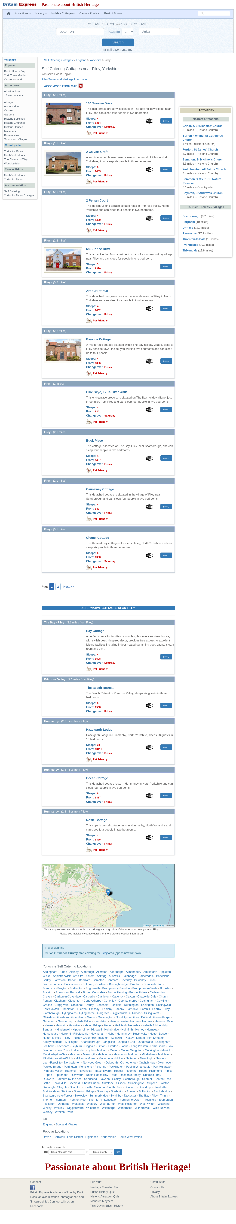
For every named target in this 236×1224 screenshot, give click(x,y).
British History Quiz (102, 1192)
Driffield (117, 1004)
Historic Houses (13, 127)
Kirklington (71, 1041)
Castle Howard (13, 79)
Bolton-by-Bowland (95, 984)
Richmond (155, 1070)
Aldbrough (87, 971)
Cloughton (74, 1000)
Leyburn (77, 1046)
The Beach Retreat (100, 687)
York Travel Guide (14, 75)
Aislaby (74, 971)
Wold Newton (161, 1107)
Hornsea (152, 1029)
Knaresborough (90, 1041)
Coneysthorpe (92, 1000)
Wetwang (164, 1103)
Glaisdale (49, 1017)
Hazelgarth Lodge (99, 729)
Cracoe (47, 1004)
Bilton (152, 980)
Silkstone (108, 1083)
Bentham (112, 980)
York (70, 1112)
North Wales (108, 1137)
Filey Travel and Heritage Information (65, 79)
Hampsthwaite (119, 1021)
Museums (10, 131)
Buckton (48, 992)
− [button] (46, 873)
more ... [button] (166, 121)
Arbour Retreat (97, 291)
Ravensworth (103, 1070)
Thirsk (164, 1095)
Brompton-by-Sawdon (116, 988)
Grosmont (49, 1021)
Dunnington (131, 1004)
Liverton (113, 1046)
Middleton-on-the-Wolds (58, 1058)
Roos (114, 1074)
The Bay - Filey (148, 1095)
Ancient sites (11, 106)
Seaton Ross (163, 1079)
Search (118, 42)
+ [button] (46, 868)
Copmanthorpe (127, 1000)
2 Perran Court (97, 200)
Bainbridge (129, 976)
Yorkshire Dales (13, 151)
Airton (63, 971)
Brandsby (49, 988)
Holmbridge (111, 1029)
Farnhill (145, 1009)
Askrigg (101, 976)
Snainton (75, 1087)
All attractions (12, 91)
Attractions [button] (23, 13)
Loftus (124, 1046)
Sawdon (104, 1079)
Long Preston (139, 1046)
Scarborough (131, 1079)
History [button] (41, 13)
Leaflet (146, 926)
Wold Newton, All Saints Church (204, 169)
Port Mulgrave (162, 1066)
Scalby (116, 1079)
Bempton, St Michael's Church (203, 159)
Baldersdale (146, 976)
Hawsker (74, 1025)
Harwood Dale (164, 1021)
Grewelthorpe (161, 1017)
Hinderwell (63, 1029)
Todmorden (166, 1099)
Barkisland (162, 976)
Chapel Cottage (97, 537)
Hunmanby (124, 1033)
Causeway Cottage (100, 489)
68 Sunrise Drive (98, 249)
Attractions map (15, 95)
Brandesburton (153, 984)
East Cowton (51, 1009)
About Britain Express (164, 1196)
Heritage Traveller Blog (104, 1187)
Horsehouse (50, 1033)
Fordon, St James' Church (200, 149)
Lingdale (89, 1046)
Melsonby (119, 1054)
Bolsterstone (72, 984)
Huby (111, 1033)
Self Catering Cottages (58, 60)
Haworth (61, 1025)
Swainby (115, 1095)
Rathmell (70, 1070)
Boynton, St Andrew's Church (203, 193)
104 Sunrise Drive (99, 103)
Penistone (85, 1066)
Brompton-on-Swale (144, 988)
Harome (147, 1021)
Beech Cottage (97, 778)
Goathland (77, 1017)
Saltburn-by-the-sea (69, 1079)
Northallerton (72, 1062)
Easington (147, 1004)
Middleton (164, 1054)
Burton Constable (94, 992)
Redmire (131, 1070)
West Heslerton (127, 1103)
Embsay (94, 1009)
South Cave (114, 1087)
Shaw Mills (59, 1083)
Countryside (13, 145)
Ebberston (67, 1009)
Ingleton (103, 1037)
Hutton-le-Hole (52, 1037)
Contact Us (157, 1187)
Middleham (149, 1054)
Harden (135, 1021)
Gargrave (103, 1013)
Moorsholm (106, 1058)
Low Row (62, 1050)
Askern (90, 976)
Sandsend (90, 1079)
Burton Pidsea (138, 992)
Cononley (110, 1000)
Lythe (91, 1050)
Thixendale (190, 250)
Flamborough (51, 1013)
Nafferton (132, 1058)
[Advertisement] (19, 250)
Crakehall (77, 1004)
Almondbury (133, 971)
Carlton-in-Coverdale (68, 996)
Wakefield (78, 1103)
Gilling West (151, 1013)
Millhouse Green (86, 1058)
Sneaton (99, 1087)
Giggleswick (119, 1013)
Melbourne (104, 1054)
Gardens (9, 114)
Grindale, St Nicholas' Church (203, 125)
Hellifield (120, 1025)
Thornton (60, 1099)
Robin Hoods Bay (97, 1074)
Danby (90, 1004)
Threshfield (149, 1099)
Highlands (91, 1137)
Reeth (143, 1070)
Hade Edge (84, 1021)
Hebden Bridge (92, 1025)
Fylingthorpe (87, 1013)
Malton (114, 1050)
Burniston (62, 992)
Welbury (92, 1103)
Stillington (145, 1091)
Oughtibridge (147, 1062)
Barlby (47, 980)
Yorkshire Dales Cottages (19, 195)
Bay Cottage (95, 631)
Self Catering (12, 191)
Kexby (130, 1037)
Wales (73, 1124)
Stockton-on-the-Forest (57, 1095)
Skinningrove (136, 1083)
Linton (101, 1046)
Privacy (155, 1192)
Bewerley (140, 980)
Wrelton (60, 1112)
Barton (72, 980)
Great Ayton (123, 1017)
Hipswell (96, 1029)
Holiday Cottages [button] (63, 13)
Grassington (105, 1017)
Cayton (130, 996)
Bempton (98, 980)
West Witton (147, 1103)
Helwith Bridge (151, 1025)
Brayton (62, 988)
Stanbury (102, 1091)
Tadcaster (130, 1095)
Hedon (108, 1025)
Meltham (133, 1054)
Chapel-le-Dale (146, 996)
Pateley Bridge (52, 1066)
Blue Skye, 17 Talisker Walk (106, 392)
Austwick (114, 976)
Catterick (117, 996)
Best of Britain (113, 13)
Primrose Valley (53, 1070)
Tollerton (50, 1103)
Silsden (121, 1083)
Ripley (168, 1070)
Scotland (61, 1124)
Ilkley (67, 1037)
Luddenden (78, 1050)
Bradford (135, 984)
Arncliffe (78, 976)
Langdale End (126, 1041)
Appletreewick (62, 976)
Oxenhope (164, 1062)
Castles (8, 110)
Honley (139, 1029)
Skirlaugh (49, 1087)
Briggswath (93, 988)
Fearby (156, 1009)
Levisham (63, 1046)
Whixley (59, 1107)
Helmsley (134, 1025)
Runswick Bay (152, 1074)
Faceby (119, 1009)
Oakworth (112, 1062)
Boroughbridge (118, 984)
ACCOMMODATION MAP (60, 86)
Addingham (50, 971)
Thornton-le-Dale (129, 1099)
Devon (47, 1137)
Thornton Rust (77, 1099)
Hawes (49, 1025)
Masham (75, 1054)
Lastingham (162, 1041)
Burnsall (75, 992)
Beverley (126, 980)
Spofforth (130, 1087)
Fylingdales (69, 1013)
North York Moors (14, 155)
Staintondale (51, 1091)
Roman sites (11, 135)
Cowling (162, 1000)
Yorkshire (95, 60)
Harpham (189, 222)
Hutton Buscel (158, 1033)
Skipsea (152, 1083)
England (81, 60)
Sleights (62, 1087)
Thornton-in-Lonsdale (102, 1099)
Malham (102, 1050)
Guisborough (66, 1021)
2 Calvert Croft (97, 152)
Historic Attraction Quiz (104, 1196)
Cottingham (147, 1000)
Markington (152, 1050)
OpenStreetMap (158, 926)
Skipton (164, 1083)
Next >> (68, 586)
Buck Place (94, 440)
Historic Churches (14, 122)
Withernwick (142, 1107)
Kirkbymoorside (52, 1041)
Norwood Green (93, 1062)
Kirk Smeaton (155, 1037)
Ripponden (61, 1074)
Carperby (89, 996)
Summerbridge (98, 1095)
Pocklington (116, 1066)
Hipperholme (81, 1029)
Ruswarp (48, 1079)
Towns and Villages (15, 139)
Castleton (104, 996)
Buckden (165, 988)
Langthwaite (145, 1041)
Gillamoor (135, 1013)
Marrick (166, 1050)
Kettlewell (117, 1037)
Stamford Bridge (84, 1091)
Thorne (47, 1099)
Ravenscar (85, 1070)
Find (45, 1151)
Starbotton (117, 1091)
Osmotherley (128, 1062)
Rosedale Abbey (130, 1074)
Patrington (70, 1066)
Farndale (132, 1009)
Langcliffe (109, 1041)
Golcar (91, 1017)
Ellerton (82, 1009)
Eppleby (107, 1009)
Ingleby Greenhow (84, 1037)
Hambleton (100, 1021)
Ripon (48, 1074)
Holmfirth (127, 1029)
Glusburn (63, 1017)
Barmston (59, 980)
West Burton (108, 1103)
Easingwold (163, 1004)
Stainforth (159, 1087)
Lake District (75, 1137)
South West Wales (130, 1137)
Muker (119, 1058)
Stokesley (80, 1095)
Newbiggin (146, 1058)
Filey (104, 953)
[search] (214, 13)
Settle (46, 1083)
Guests (115, 31)
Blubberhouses (52, 984)
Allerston (101, 971)
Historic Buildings (14, 118)
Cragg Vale (62, 1004)
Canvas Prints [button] (89, 13)
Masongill (89, 1054)
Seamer (147, 1079)
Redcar (118, 1070)
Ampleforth (150, 971)
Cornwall (59, 1137)
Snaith (88, 1087)
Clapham (60, 1000)
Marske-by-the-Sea (55, 1054)
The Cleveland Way (16, 159)
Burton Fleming (117, 992)
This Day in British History (106, 1205)
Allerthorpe (116, 971)
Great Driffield (142, 1017)
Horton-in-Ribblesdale (74, 1033)
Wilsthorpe (108, 1107)
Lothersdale (157, 1046)
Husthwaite (140, 1033)
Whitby (47, 1107)
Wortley (47, 1112)
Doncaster (102, 1004)
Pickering (100, 1066)
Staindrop (145, 1087)
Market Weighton (131, 1050)
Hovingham (98, 1033)
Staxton (131, 1091)
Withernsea (125, 1107)
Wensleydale (12, 163)
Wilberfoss (92, 1107)
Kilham (140, 1037)
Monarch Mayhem (101, 1201)
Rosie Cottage (96, 820)
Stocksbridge (162, 1091)
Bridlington (76, 988)
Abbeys (8, 102)
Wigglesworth (75, 1107)
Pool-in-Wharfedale (138, 1066)
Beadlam (84, 980)
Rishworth (77, 1074)
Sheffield (74, 1083)
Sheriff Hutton (91, 1083)
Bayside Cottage (98, 339)
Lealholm (48, 1046)
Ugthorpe (64, 1103)
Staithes (66, 1091)
